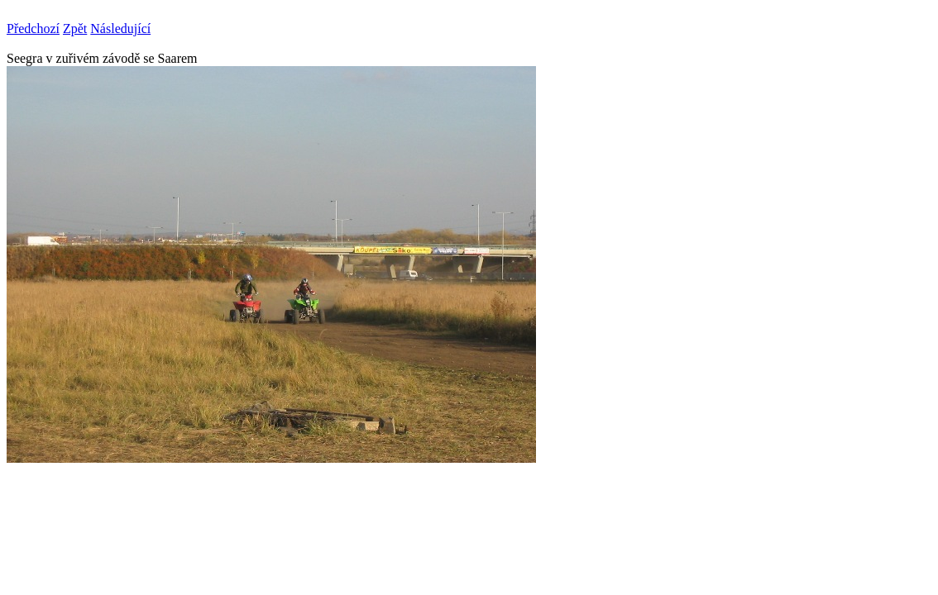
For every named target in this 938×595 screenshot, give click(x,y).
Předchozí (33, 28)
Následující (120, 28)
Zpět (75, 28)
